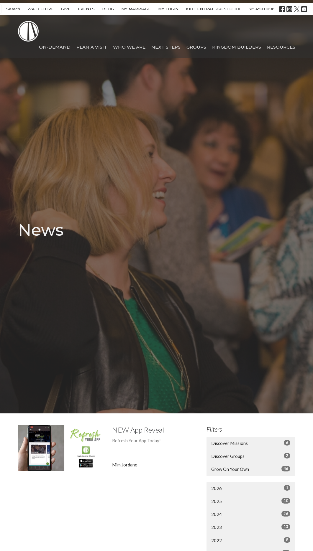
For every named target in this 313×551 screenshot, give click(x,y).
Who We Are (129, 47)
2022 (250, 540)
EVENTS (86, 8)
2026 (250, 488)
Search (13, 8)
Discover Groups (250, 456)
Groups (196, 47)
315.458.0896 (262, 8)
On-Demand (55, 47)
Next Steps (166, 47)
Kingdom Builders (236, 47)
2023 (250, 527)
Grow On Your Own (250, 469)
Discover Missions (250, 443)
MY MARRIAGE (136, 8)
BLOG (108, 8)
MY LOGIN (168, 8)
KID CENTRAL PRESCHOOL (213, 8)
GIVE (66, 8)
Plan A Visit (91, 47)
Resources (281, 47)
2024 (250, 514)
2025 (250, 501)
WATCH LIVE (40, 8)
